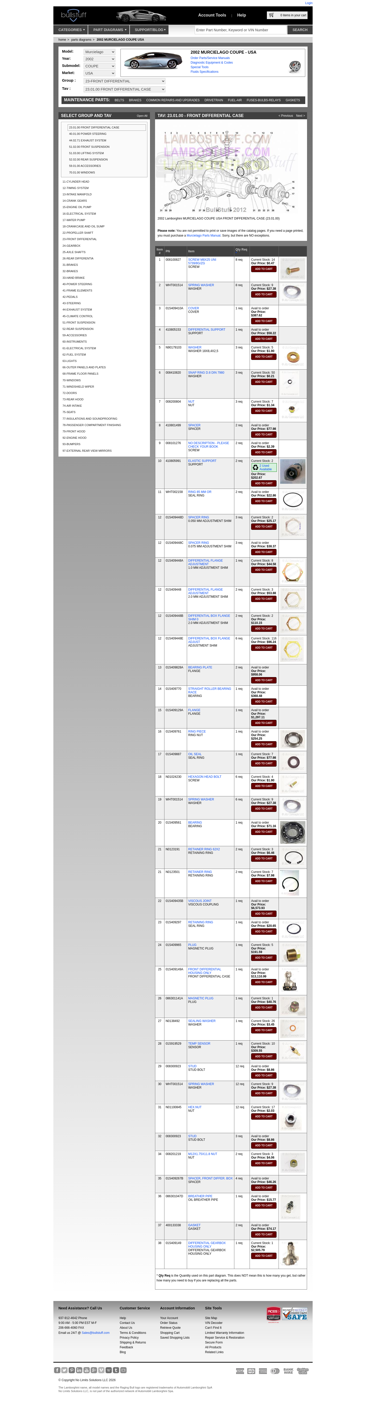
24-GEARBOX (71, 245)
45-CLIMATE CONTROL (78, 316)
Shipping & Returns (133, 1342)
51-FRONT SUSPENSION (79, 322)
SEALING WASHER (202, 1021)
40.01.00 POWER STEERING (87, 133)
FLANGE (194, 710)
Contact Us (127, 1323)
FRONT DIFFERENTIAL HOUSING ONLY (204, 971)
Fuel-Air (235, 100)
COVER (193, 308)
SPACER (194, 425)
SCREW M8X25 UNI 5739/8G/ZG (202, 261)
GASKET (194, 1225)
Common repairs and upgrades (173, 100)
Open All (142, 115)
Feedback (126, 1347)
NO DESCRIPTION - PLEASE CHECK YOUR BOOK (208, 444)
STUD (192, 1066)
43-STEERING (72, 303)
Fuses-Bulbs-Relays (264, 100)
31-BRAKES (70, 264)
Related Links (214, 1352)
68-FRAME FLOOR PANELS (80, 373)
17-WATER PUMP (74, 220)
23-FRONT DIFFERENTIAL (80, 239)
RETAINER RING (200, 872)
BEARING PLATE (200, 667)
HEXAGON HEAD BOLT (204, 777)
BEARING (195, 822)
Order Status (168, 1323)
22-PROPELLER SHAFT (78, 232)
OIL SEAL (195, 754)
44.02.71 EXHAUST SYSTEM (87, 140)
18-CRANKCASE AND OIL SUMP (83, 226)
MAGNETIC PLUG (201, 998)
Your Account (169, 1318)
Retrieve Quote (170, 1327)
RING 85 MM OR (199, 492)
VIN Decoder (214, 1323)
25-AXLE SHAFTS (74, 252)
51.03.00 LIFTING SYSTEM (86, 153)
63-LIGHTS (70, 360)
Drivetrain (214, 100)
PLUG (192, 945)
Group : (69, 80)
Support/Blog (150, 31)
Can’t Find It (213, 1327)
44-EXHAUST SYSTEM (77, 309)
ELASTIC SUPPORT (202, 461)
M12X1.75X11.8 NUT (202, 1154)
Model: (67, 51)
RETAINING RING (200, 922)
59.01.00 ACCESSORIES (85, 165)
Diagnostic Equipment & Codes (212, 62)
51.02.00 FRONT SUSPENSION (89, 146)
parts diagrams (81, 39)
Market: (68, 73)
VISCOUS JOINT (200, 901)
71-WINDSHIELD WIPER (78, 386)
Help (241, 15)
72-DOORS (70, 392)
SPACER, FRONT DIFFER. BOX (210, 1178)
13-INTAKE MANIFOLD (77, 194)
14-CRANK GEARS (75, 200)
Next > (300, 116)
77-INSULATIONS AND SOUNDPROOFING (90, 418)
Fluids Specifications (204, 72)
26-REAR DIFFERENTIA (78, 258)
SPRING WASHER (201, 285)
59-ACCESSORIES (75, 335)
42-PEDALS (70, 296)
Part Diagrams (109, 31)
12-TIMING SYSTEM (76, 187)
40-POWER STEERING (77, 284)
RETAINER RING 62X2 (204, 849)
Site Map (211, 1318)
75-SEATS (69, 412)
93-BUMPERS (71, 444)
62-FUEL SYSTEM (74, 354)
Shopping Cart (170, 1333)
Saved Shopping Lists (175, 1337)
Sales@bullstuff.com (96, 1333)
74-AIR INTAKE (72, 405)
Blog (123, 1352)
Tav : (66, 88)
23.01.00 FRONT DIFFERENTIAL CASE (94, 127)
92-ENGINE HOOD (74, 437)
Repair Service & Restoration (225, 1337)
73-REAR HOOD (73, 399)
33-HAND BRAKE (74, 277)
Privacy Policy (129, 1337)
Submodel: (71, 66)
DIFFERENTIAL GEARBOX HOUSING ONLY (207, 1244)
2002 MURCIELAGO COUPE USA (120, 39)
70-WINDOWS (72, 380)
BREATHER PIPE (200, 1196)
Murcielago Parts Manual (204, 235)
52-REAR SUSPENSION (78, 328)
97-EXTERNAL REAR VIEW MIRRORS (87, 450)
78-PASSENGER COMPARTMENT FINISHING (92, 425)
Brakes (135, 100)
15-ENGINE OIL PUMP (77, 207)
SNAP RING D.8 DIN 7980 (206, 372)
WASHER (195, 347)
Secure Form (214, 1342)
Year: (66, 58)
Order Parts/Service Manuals (210, 58)
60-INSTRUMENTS (75, 341)
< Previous (286, 116)
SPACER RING (198, 517)
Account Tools (212, 15)
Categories (71, 31)
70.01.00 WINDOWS (82, 172)
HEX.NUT (195, 1107)
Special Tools (200, 67)
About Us (126, 1327)
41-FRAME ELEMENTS (77, 290)
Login (309, 3)
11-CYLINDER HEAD (76, 181)
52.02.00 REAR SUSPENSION (88, 159)
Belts (119, 100)
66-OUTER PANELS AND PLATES (84, 367)
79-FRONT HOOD (74, 431)
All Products (213, 1347)
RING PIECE (197, 731)
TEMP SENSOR (199, 1043)
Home (62, 39)
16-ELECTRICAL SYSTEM (79, 213)
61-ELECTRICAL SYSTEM (79, 348)
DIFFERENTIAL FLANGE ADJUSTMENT (205, 562)
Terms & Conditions (133, 1333)
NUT (191, 401)
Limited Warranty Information (224, 1333)
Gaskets (293, 100)
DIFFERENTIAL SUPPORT (206, 329)
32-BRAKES (70, 271)
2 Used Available (266, 467)
